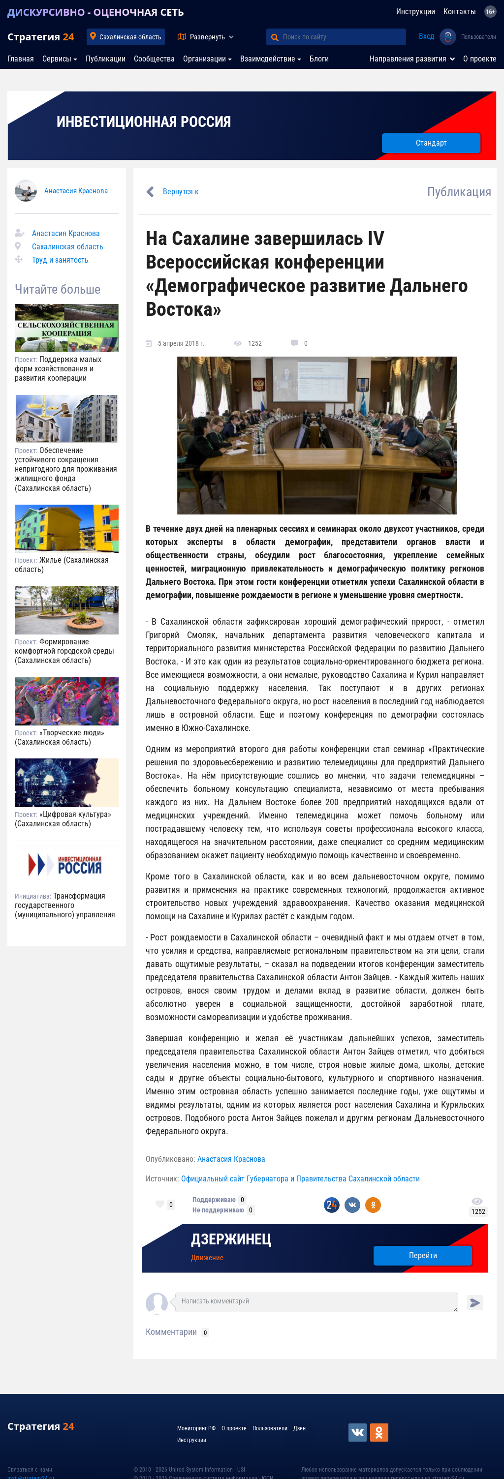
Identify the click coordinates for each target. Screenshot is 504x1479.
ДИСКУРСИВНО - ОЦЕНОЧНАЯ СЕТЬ (95, 12)
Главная (20, 58)
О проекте (480, 58)
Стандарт (431, 143)
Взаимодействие (267, 58)
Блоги (319, 58)
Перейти (423, 1255)
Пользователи (478, 36)
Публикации (106, 58)
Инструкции (415, 11)
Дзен (299, 1428)
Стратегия (40, 36)
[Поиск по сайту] (344, 37)
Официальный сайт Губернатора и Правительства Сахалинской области (300, 1178)
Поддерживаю (214, 1200)
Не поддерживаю (218, 1210)
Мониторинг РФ (196, 1428)
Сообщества (154, 58)
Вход (427, 36)
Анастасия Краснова (76, 190)
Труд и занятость (60, 260)
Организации (204, 58)
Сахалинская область (130, 37)
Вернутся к (181, 191)
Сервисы (56, 58)
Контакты (459, 11)
